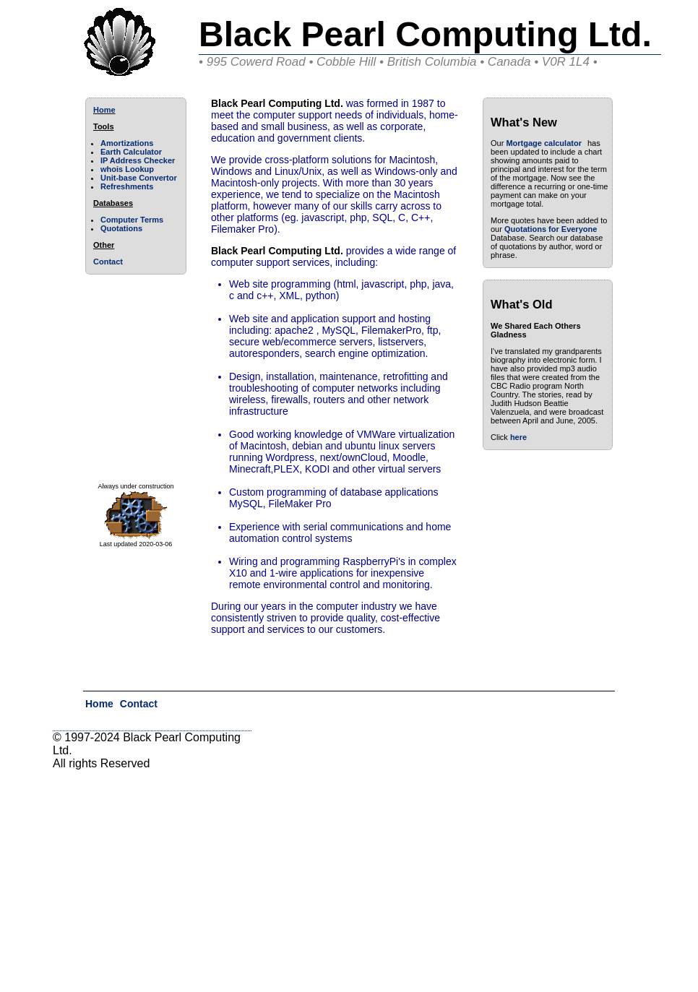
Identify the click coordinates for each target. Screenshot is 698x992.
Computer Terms (131, 219)
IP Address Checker (137, 160)
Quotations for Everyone (550, 229)
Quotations (121, 228)
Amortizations (126, 143)
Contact (108, 261)
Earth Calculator (131, 151)
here (518, 437)
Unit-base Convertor (138, 177)
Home (104, 109)
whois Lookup (127, 169)
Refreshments (126, 186)
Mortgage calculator (544, 143)
